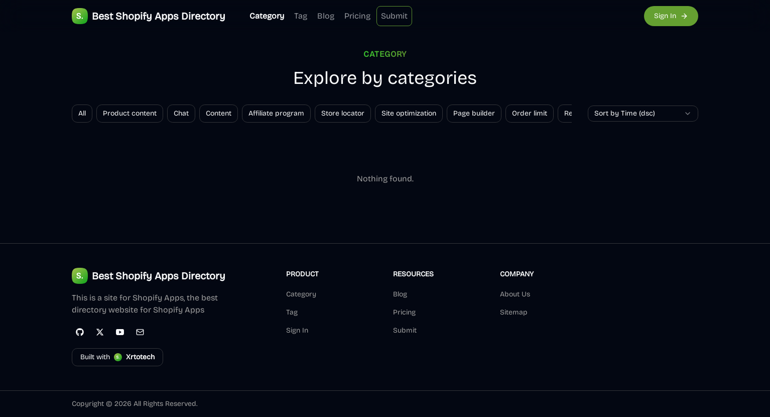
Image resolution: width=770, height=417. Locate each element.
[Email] (140, 332)
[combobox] (643, 114)
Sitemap (514, 312)
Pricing (357, 16)
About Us (515, 294)
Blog (325, 16)
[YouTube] (120, 332)
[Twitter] (100, 332)
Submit (394, 16)
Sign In (297, 330)
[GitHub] (80, 332)
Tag (300, 16)
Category (266, 16)
